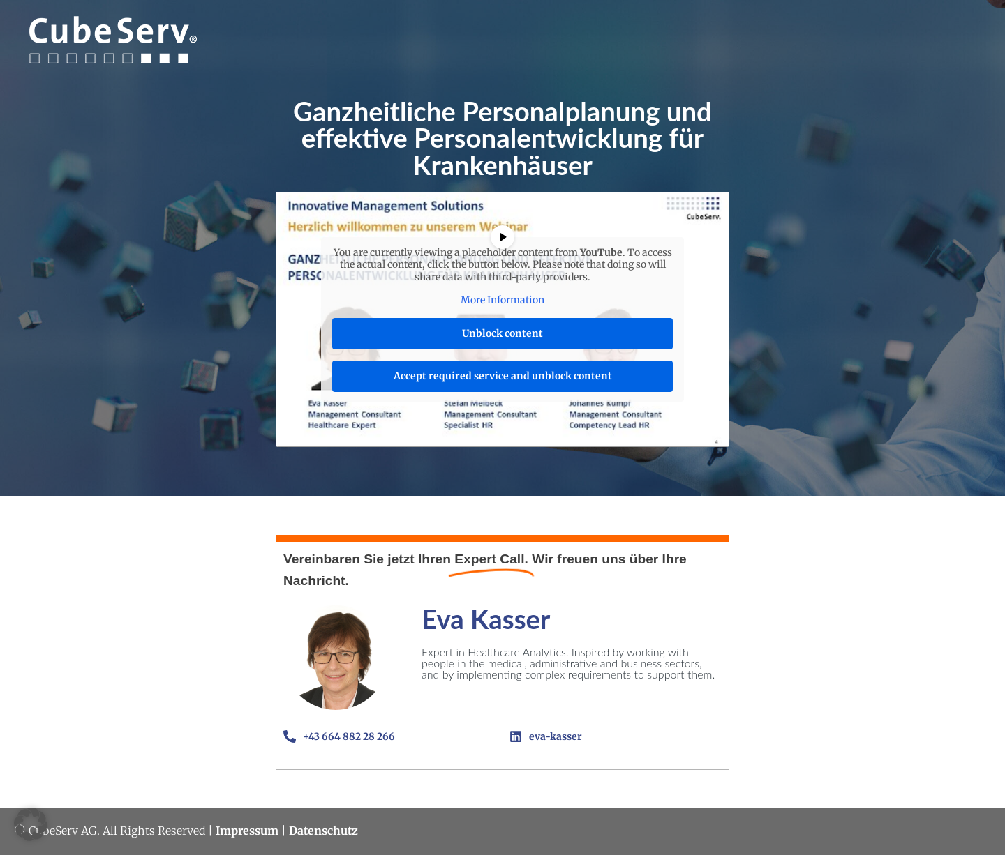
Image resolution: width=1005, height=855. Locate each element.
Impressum (247, 831)
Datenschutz (323, 831)
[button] (30, 824)
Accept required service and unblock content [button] (503, 376)
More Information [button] (502, 301)
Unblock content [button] (502, 333)
